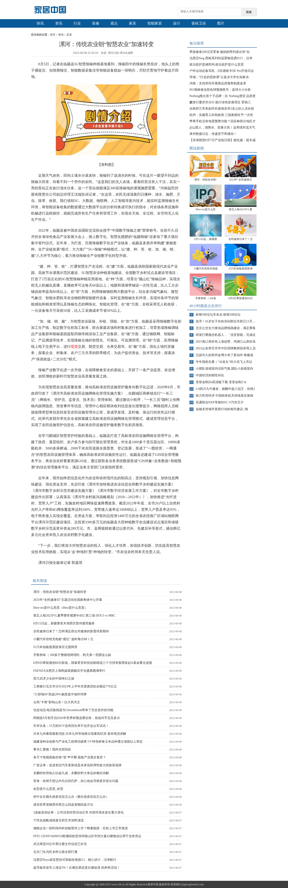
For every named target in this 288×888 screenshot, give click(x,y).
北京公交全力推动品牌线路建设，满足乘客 (226, 328)
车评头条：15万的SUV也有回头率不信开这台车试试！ (71, 726)
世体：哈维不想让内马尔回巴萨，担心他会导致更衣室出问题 (75, 781)
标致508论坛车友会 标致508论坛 (218, 314)
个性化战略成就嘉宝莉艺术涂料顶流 (58, 820)
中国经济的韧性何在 (210, 375)
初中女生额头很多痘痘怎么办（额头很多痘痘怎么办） (71, 796)
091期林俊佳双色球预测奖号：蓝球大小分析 (220, 89)
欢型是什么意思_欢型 (48, 789)
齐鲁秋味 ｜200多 (205, 298)
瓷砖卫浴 (198, 23)
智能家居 (154, 23)
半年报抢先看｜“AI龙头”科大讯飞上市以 (224, 362)
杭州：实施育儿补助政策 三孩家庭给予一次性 (221, 115)
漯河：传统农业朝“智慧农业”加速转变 (59, 592)
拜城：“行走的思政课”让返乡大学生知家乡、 (220, 77)
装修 (95, 23)
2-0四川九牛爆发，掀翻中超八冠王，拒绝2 (225, 389)
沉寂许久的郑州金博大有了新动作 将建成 (224, 355)
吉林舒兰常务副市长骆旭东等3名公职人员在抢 (221, 108)
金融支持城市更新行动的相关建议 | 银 (222, 409)
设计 (176, 23)
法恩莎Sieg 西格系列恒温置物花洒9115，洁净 (220, 58)
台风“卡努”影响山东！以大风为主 (56, 702)
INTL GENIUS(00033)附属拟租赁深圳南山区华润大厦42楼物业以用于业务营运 (87, 836)
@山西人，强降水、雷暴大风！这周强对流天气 (222, 127)
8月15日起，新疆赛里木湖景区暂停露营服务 (64, 623)
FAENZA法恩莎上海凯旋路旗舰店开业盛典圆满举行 (69, 670)
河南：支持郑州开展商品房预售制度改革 (217, 83)
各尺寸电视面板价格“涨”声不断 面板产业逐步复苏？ (69, 757)
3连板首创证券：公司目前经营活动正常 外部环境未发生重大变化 (78, 812)
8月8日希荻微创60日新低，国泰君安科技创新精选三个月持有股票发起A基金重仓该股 (92, 662)
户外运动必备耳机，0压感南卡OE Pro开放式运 (221, 70)
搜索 (249, 12)
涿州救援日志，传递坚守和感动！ (213, 134)
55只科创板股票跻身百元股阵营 (55, 647)
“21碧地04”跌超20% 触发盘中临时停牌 (60, 694)
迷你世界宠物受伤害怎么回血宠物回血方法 (63, 804)
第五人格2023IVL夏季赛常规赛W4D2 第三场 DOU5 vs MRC (74, 615)
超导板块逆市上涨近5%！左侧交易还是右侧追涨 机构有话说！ (76, 867)
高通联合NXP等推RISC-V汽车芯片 (220, 402)
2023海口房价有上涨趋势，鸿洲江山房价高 (226, 341)
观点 (114, 23)
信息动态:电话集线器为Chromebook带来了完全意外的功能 (73, 710)
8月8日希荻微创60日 (240, 298)
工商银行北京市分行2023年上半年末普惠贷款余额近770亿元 (75, 686)
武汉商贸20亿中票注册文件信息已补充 (60, 844)
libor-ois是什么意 (206, 209)
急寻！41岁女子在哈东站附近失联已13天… (226, 321)
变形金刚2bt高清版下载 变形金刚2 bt (221, 382)
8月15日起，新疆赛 (205, 239)
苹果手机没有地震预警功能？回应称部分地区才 (222, 121)
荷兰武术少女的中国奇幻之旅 (53, 678)
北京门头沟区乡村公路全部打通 (55, 852)
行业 (77, 23)
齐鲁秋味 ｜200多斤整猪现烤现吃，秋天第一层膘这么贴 (72, 655)
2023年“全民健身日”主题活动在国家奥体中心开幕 (67, 599)
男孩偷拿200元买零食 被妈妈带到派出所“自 (219, 52)
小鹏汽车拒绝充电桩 (206, 268)
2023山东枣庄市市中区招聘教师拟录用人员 (226, 348)
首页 (52, 34)
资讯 (58, 23)
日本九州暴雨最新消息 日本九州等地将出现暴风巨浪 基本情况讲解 (79, 733)
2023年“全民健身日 (240, 179)
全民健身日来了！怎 (240, 239)
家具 (132, 23)
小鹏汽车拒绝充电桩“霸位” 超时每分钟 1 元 (63, 639)
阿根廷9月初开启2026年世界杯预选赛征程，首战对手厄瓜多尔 (76, 718)
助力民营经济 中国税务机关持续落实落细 (224, 395)
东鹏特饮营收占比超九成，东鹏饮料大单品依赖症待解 (71, 773)
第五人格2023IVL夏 (240, 209)
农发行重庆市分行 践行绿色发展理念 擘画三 (220, 102)
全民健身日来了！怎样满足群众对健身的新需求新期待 (71, 631)
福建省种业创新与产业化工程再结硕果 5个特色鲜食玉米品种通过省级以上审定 (88, 741)
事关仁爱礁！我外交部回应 (52, 749)
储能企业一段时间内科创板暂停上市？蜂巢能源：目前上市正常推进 (80, 828)
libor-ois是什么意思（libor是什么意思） (60, 607)
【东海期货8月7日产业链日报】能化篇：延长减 (222, 140)
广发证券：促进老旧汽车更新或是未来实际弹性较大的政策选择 (77, 765)
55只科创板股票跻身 (240, 268)
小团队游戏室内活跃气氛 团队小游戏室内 (224, 368)
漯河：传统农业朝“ (205, 179)
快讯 (40, 23)
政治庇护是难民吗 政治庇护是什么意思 (216, 64)
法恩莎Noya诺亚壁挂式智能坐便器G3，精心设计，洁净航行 (74, 859)
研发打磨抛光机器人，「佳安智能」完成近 (226, 335)
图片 (220, 23)
